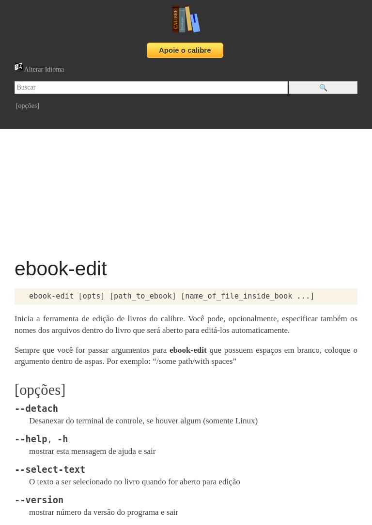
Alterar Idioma (39, 69)
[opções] (27, 105)
